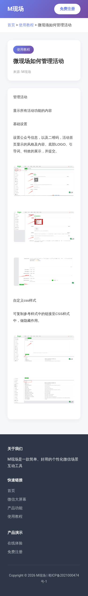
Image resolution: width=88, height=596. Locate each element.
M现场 (16, 9)
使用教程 (26, 25)
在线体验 (15, 543)
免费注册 (67, 9)
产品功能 (15, 508)
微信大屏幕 (17, 499)
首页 (11, 25)
